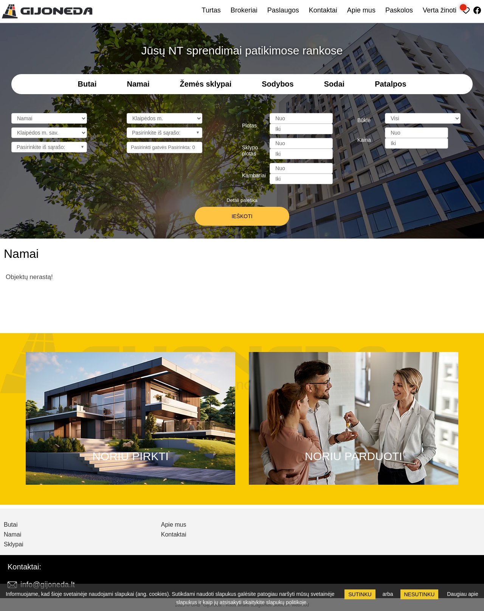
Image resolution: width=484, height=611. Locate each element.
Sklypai (13, 544)
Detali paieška (242, 200)
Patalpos (390, 84)
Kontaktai (323, 10)
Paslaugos (283, 10)
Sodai (334, 84)
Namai (138, 84)
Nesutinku (419, 594)
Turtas (211, 10)
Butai (87, 84)
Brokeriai (244, 10)
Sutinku (359, 594)
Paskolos (399, 10)
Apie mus (361, 10)
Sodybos (277, 84)
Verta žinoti (439, 10)
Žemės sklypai (206, 84)
